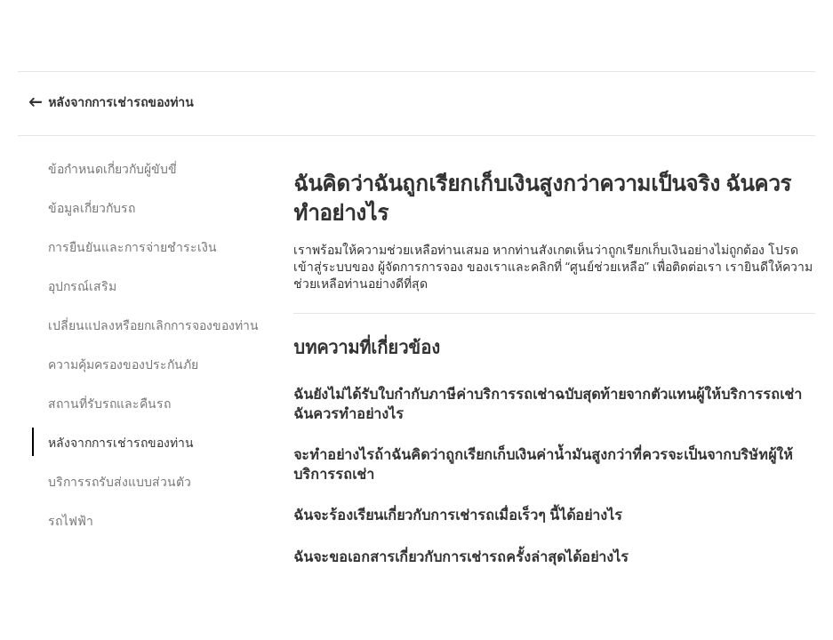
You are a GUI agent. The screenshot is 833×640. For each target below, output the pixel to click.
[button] (813, 35)
